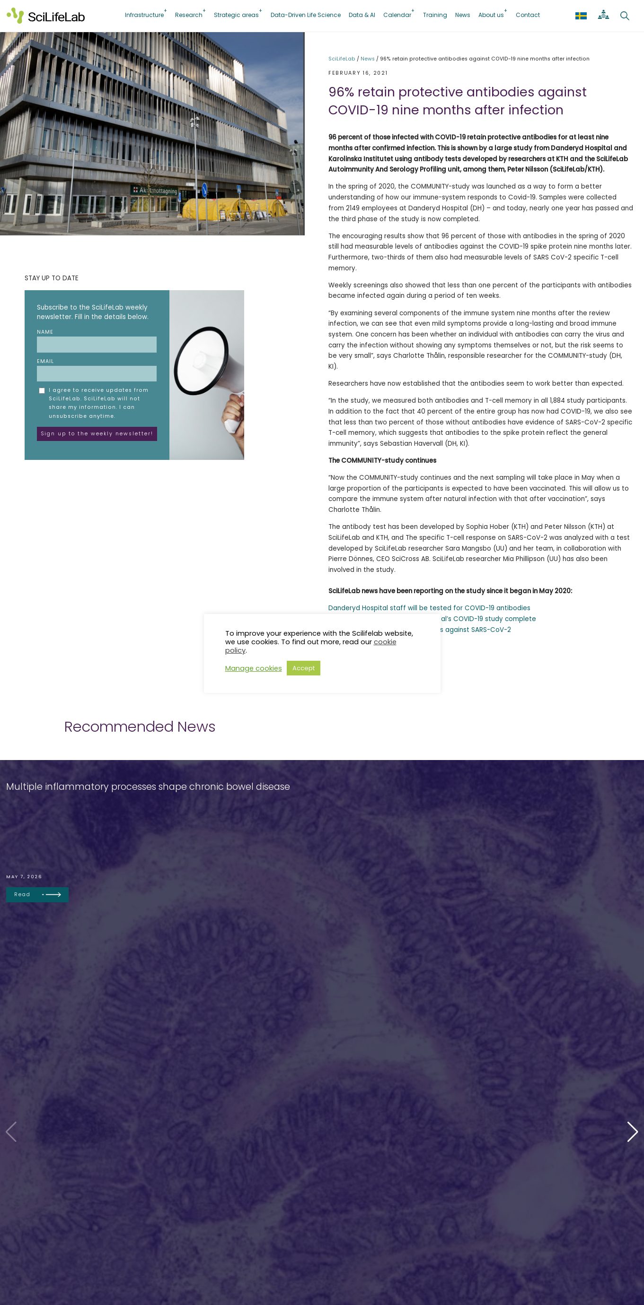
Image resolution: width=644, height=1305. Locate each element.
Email (97, 370)
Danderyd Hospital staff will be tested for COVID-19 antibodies (429, 608)
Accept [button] (303, 668)
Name (97, 340)
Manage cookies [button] (253, 668)
